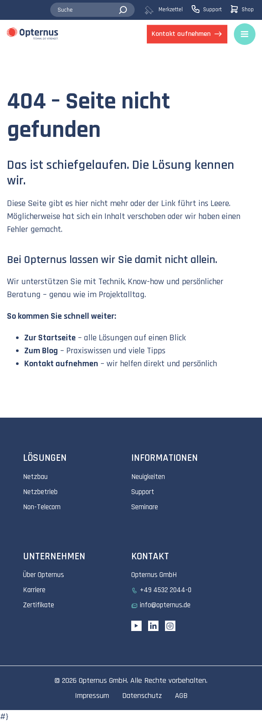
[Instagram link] (170, 626)
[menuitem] (167, 10)
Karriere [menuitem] (34, 590)
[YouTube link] (136, 626)
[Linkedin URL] (153, 626)
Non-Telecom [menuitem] (42, 507)
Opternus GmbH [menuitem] (154, 575)
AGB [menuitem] (181, 696)
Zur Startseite (50, 337)
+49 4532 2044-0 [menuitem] (165, 590)
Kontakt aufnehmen (61, 363)
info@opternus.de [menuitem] (165, 605)
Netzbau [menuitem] (35, 477)
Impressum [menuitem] (92, 696)
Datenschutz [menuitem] (142, 696)
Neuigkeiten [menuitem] (148, 477)
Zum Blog (41, 350)
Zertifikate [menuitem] (38, 605)
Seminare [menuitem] (144, 507)
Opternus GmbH (103, 680)
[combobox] (92, 10)
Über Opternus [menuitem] (43, 575)
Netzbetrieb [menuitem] (40, 492)
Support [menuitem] (142, 492)
